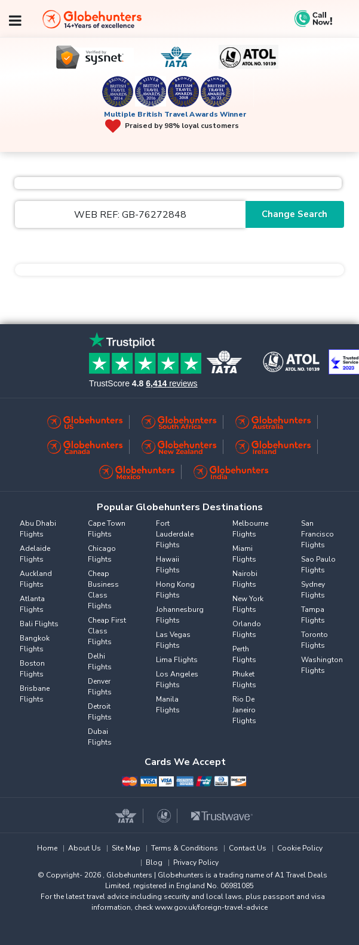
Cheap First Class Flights (107, 631)
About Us (84, 848)
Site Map (126, 848)
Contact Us (247, 848)
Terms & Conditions (184, 848)
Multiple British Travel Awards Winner (175, 114)
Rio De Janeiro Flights (244, 709)
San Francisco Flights (317, 534)
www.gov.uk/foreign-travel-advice (211, 907)
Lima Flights (177, 659)
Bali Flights (39, 624)
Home (47, 848)
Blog (154, 862)
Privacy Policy (196, 862)
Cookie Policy (300, 848)
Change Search (294, 214)
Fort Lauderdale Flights (175, 534)
